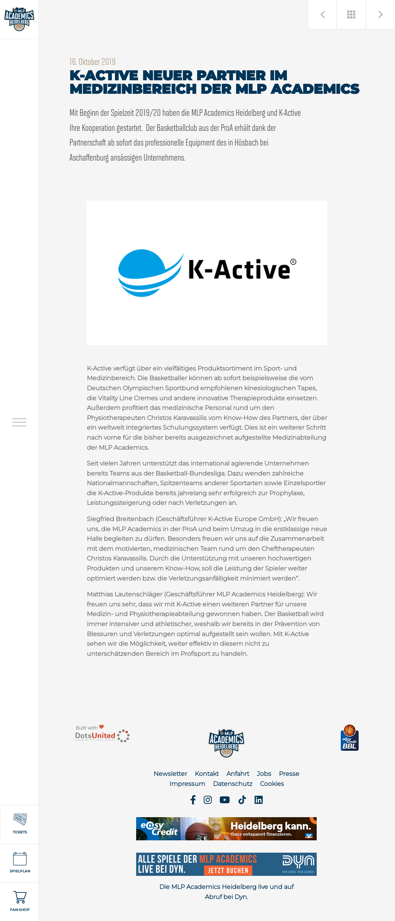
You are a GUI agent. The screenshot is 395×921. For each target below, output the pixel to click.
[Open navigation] (19, 422)
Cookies (272, 783)
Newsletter (170, 773)
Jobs (264, 773)
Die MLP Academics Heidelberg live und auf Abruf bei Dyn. (226, 892)
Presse (289, 773)
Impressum (187, 783)
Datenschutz (232, 783)
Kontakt (207, 773)
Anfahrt (237, 773)
